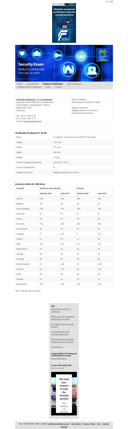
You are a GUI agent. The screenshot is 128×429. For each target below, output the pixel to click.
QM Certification (74, 84)
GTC (99, 423)
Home (20, 84)
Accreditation (33, 84)
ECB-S (71, 4)
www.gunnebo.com (33, 121)
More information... (59, 358)
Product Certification (53, 84)
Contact (58, 87)
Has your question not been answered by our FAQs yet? (62, 340)
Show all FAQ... (57, 347)
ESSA (56, 4)
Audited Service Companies (29, 87)
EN (107, 1)
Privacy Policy (89, 423)
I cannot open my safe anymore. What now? (60, 332)
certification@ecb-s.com (58, 423)
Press (48, 87)
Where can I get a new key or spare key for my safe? (63, 317)
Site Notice (76, 423)
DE (111, 1)
